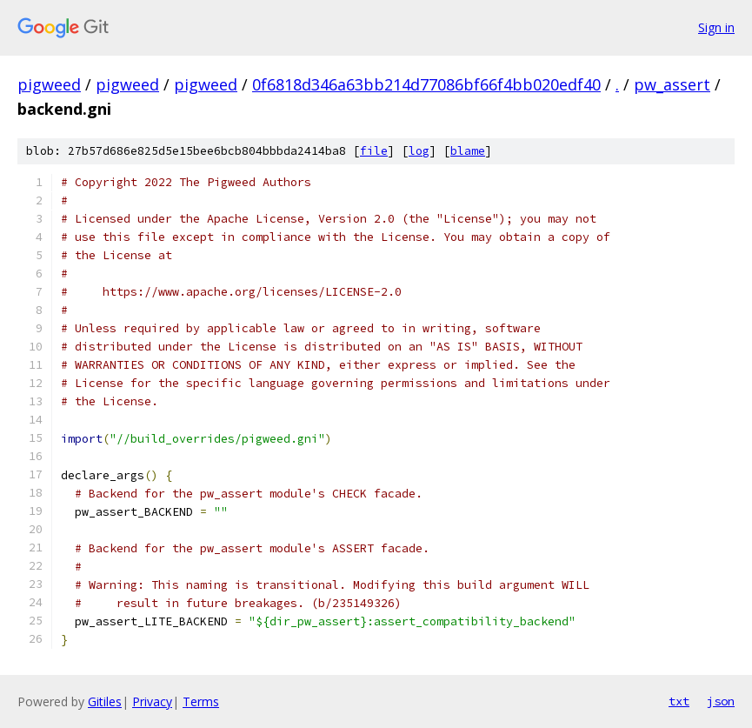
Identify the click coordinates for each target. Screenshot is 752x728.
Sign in (716, 27)
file (374, 151)
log (419, 151)
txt (679, 701)
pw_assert (672, 84)
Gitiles (105, 701)
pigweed (49, 84)
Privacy (152, 701)
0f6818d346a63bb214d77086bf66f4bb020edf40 (426, 84)
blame (467, 151)
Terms (201, 701)
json (721, 701)
